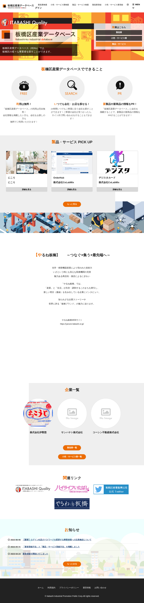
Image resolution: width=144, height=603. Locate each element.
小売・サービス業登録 (115, 5)
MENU (136, 6)
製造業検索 (43, 5)
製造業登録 (98, 5)
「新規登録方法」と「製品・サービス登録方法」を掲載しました (51, 548)
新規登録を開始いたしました (35, 555)
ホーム (40, 588)
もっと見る (72, 205)
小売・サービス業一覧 (72, 458)
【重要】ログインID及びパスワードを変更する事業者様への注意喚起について (57, 541)
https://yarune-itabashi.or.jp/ (72, 325)
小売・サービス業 (119, 39)
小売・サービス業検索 (61, 5)
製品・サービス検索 (81, 5)
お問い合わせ (100, 588)
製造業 (119, 33)
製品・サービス (119, 44)
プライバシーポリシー (69, 588)
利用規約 (51, 588)
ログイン (43, 7)
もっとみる (72, 566)
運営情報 (87, 588)
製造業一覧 (72, 449)
